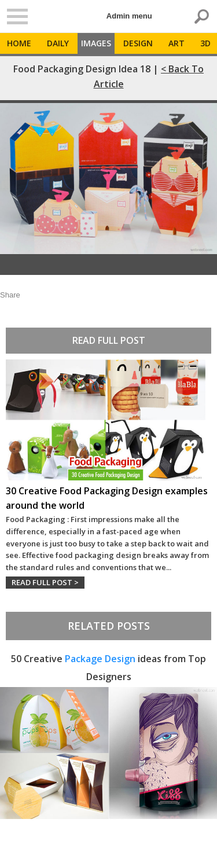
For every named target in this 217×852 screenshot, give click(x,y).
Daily (58, 43)
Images (96, 43)
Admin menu (129, 16)
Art (176, 43)
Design (138, 43)
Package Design (100, 658)
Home (19, 43)
